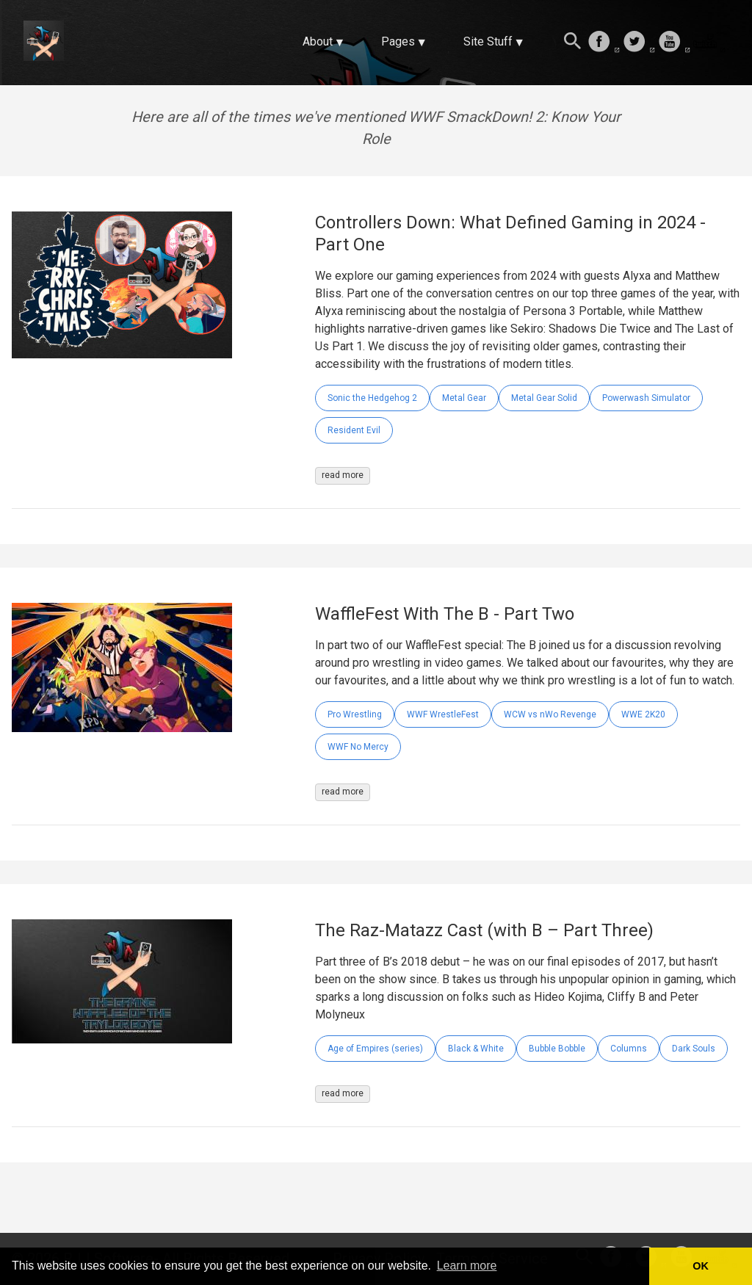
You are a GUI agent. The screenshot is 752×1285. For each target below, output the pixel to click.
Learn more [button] (467, 1265)
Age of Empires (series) (375, 1048)
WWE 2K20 (643, 714)
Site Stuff (488, 41)
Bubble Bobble (557, 1048)
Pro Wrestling (355, 714)
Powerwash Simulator (646, 398)
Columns (628, 1048)
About (318, 41)
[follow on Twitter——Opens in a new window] (639, 42)
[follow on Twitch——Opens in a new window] (709, 42)
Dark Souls (693, 1048)
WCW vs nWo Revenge (550, 714)
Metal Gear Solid (544, 398)
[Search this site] (573, 42)
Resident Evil (354, 430)
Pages (398, 41)
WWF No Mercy (358, 747)
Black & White (476, 1048)
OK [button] (701, 1266)
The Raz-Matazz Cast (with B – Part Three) (484, 930)
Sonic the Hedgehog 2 (372, 398)
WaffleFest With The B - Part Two (444, 614)
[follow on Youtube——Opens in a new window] (674, 42)
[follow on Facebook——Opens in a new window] (604, 42)
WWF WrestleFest (443, 714)
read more (343, 475)
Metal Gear (464, 398)
